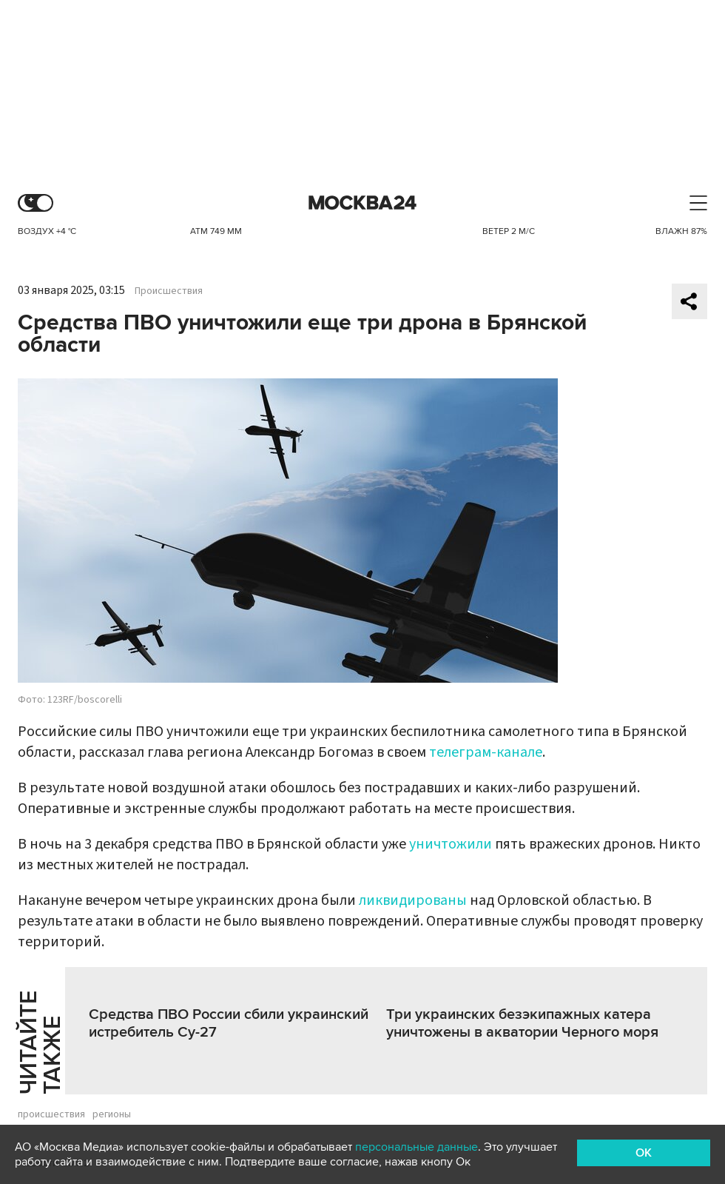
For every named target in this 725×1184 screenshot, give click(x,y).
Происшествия (169, 291)
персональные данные (416, 1147)
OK (643, 1152)
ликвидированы (413, 900)
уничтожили (450, 844)
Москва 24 (362, 203)
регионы (111, 1114)
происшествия (51, 1114)
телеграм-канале (485, 752)
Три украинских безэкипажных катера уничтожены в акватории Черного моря (522, 1023)
